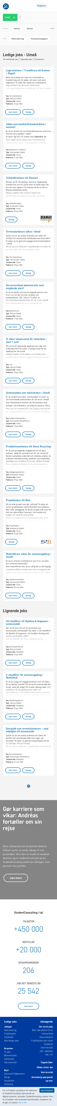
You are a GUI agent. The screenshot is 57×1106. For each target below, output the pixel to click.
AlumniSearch (46, 1037)
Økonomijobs (10, 1055)
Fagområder (47, 1062)
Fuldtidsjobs (10, 1033)
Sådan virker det (45, 1067)
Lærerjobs (9, 1058)
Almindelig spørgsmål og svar (42, 1079)
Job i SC (49, 1054)
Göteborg (8, 1084)
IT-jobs (7, 1051)
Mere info (23, 1102)
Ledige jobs (10, 1021)
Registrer (42, 5)
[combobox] (29, 17)
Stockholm (9, 1080)
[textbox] (20, 17)
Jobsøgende (46, 1021)
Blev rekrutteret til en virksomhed (42, 1032)
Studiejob (8, 1037)
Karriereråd (47, 1072)
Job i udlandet (46, 1051)
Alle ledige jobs (11, 1040)
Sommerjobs (47, 1047)
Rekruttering (10, 1030)
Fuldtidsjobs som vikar (42, 1040)
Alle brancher (10, 1062)
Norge (7, 1077)
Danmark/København (14, 1073)
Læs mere (16, 878)
